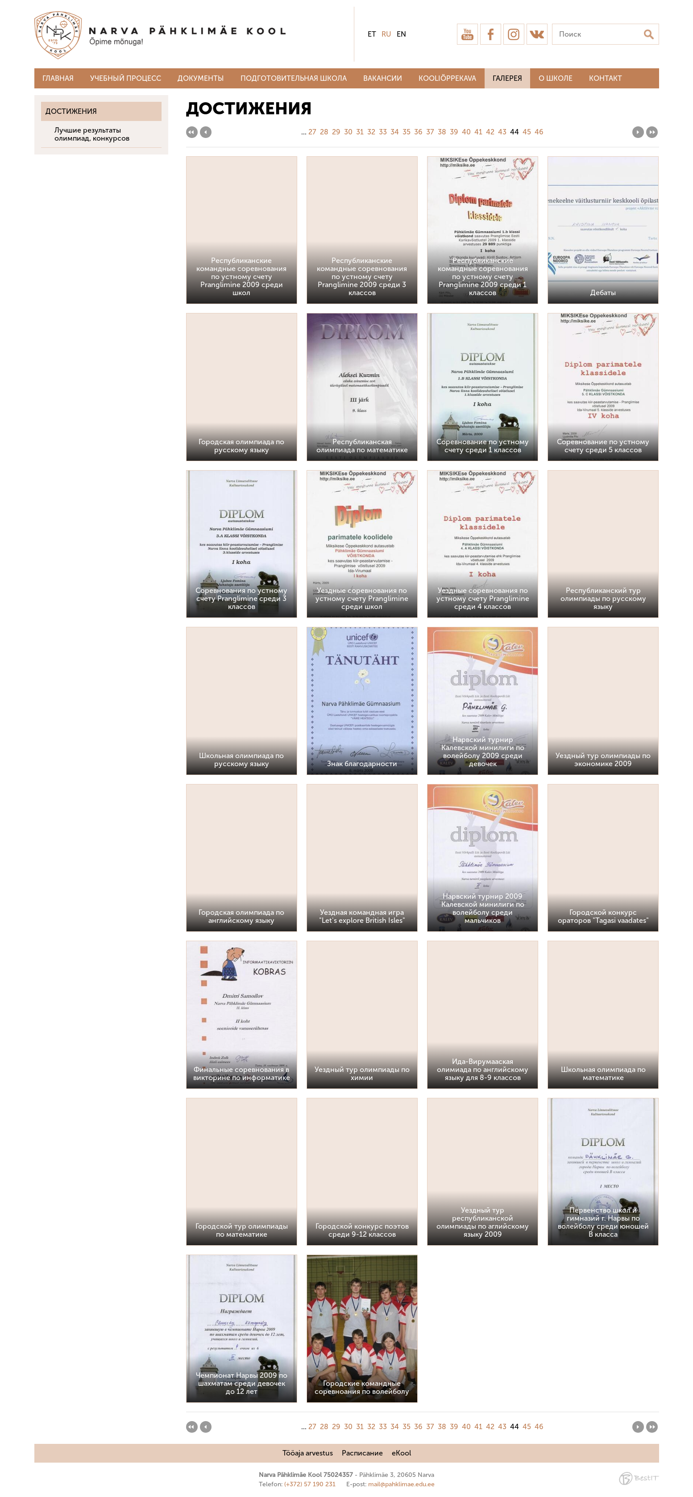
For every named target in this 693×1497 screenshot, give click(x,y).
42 (490, 132)
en (401, 34)
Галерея (507, 78)
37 (430, 132)
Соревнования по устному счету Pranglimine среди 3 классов (241, 598)
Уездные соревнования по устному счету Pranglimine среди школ (361, 598)
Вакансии (382, 78)
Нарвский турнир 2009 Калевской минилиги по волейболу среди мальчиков (482, 908)
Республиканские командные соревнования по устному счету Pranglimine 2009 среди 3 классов (362, 276)
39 (454, 132)
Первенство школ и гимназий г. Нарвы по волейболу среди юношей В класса (603, 1222)
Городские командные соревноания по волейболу (362, 1387)
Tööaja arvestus (307, 1453)
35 (407, 132)
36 (418, 132)
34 (394, 132)
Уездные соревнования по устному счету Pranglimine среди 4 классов (482, 598)
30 (348, 132)
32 (371, 132)
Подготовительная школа (294, 78)
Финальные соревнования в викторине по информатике (241, 1073)
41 (478, 132)
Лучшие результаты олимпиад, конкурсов (91, 134)
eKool (401, 1453)
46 (539, 132)
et (372, 34)
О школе (556, 78)
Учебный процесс (125, 78)
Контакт (605, 78)
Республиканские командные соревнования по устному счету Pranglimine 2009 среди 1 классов (483, 276)
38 (442, 132)
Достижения (71, 111)
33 (383, 132)
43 (502, 132)
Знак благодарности (362, 763)
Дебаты (603, 292)
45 (527, 132)
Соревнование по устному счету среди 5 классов (603, 446)
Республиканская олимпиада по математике (362, 446)
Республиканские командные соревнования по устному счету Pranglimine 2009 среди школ (241, 276)
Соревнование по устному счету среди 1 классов (482, 446)
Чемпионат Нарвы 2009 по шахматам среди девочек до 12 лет (241, 1383)
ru (386, 34)
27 (312, 132)
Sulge (679, 17)
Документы (201, 78)
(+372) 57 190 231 (310, 1484)
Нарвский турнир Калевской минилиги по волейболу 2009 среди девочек (482, 751)
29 (336, 132)
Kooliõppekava (447, 78)
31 (360, 132)
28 (324, 132)
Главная (58, 78)
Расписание (362, 1453)
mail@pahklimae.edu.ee (401, 1484)
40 (466, 132)
